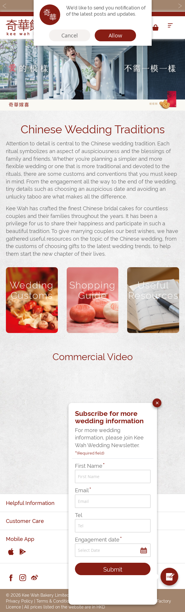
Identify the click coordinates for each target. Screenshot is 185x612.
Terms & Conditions (54, 600)
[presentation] (112, 588)
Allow (115, 35)
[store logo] (29, 27)
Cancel (69, 35)
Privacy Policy (19, 600)
